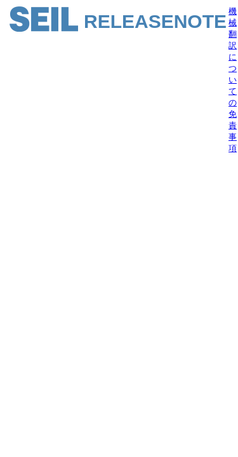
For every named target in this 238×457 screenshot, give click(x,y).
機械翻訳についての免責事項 (232, 79)
